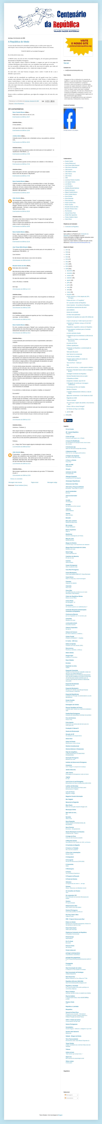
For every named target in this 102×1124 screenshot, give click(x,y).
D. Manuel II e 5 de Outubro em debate (76, 969)
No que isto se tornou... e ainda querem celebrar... (80, 367)
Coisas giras (69, 1062)
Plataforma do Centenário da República (73, 107)
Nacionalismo (69, 938)
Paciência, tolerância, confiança (74, 649)
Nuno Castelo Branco (71, 194)
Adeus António (69, 562)
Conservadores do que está (73, 1021)
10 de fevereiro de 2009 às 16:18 (21, 319)
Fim (67, 497)
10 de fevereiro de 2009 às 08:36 (21, 260)
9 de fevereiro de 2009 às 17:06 (21, 154)
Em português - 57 (70, 602)
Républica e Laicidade (72, 1006)
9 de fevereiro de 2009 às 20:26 (21, 211)
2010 (67, 266)
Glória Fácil (69, 738)
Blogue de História (71, 543)
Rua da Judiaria (70, 996)
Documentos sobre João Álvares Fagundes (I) (77, 1040)
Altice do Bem (69, 515)
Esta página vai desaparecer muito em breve (77, 774)
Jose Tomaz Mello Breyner (20, 247)
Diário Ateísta (70, 652)
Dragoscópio (69, 655)
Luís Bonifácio (69, 186)
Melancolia (68, 1033)
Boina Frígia (69, 552)
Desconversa (69, 648)
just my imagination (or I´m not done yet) (76, 615)
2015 (67, 254)
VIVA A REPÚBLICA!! (71, 553)
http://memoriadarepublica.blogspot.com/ (76, 982)
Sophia (67, 667)
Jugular (68, 777)
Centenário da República (71, 226)
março (69, 292)
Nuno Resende (69, 198)
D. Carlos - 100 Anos (71, 641)
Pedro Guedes (69, 204)
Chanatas (68, 581)
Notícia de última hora (71, 522)
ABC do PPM (69, 464)
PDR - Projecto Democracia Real (75, 919)
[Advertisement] (74, 144)
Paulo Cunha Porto (70, 202)
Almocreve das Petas (72, 484)
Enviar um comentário (16, 479)
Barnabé (68, 518)
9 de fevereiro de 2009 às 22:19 (21, 241)
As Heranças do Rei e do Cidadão (76, 387)
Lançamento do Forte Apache (73, 478)
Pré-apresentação (70, 902)
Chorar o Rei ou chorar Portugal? (76, 406)
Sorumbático (69, 1027)
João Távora (68, 173)
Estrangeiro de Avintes (72, 704)
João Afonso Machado (71, 167)
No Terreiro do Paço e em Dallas (75, 409)
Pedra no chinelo (71, 922)
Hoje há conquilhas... (72, 752)
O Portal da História (71, 879)
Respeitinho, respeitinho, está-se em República (79, 327)
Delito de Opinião (71, 644)
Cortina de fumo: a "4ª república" (75, 300)
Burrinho (68, 492)
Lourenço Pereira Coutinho (72, 180)
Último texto (69, 818)
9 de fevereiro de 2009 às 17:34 (21, 176)
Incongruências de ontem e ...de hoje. (75, 883)
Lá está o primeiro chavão (74, 333)
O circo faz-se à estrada (73, 356)
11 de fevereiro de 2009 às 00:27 (21, 446)
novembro (70, 273)
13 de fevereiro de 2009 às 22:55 (21, 475)
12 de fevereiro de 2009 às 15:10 (21, 463)
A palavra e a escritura (71, 657)
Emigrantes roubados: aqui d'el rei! (76, 381)
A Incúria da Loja (70, 447)
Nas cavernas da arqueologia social (75, 1058)
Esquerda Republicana (72, 694)
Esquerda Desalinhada (72, 684)
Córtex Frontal (70, 636)
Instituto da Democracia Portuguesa (76, 762)
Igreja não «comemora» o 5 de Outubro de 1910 (80, 395)
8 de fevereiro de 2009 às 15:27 (21, 117)
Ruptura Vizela (70, 1002)
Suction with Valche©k (72, 1031)
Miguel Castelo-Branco (71, 192)
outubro (69, 275)
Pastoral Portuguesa (72, 910)
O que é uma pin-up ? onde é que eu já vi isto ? (79, 321)
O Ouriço (68, 871)
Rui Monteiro (68, 211)
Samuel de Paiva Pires (72, 1012)
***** (67, 1003)
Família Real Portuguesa (73, 713)
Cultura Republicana (19, 103)
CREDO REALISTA (71, 973)
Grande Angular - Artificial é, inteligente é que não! (78, 1028)
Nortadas (68, 817)
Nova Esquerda (70, 821)
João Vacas (68, 175)
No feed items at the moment (73, 506)
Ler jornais (68, 965)
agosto (69, 280)
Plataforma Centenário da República (76, 932)
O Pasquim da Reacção (72, 876)
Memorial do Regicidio (72, 802)
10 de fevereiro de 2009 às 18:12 (21, 333)
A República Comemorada (72, 934)
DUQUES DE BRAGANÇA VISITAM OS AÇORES (78, 715)
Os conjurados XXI (71, 895)
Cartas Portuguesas (71, 565)
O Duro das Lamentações (73, 852)
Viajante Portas (70, 916)
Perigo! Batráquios (70, 526)
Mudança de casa (70, 685)
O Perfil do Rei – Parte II (72, 833)
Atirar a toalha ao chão (71, 566)
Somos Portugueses (71, 1024)
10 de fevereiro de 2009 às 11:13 (21, 289)
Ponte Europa (70, 937)
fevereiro (69, 294)
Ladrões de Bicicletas (72, 786)
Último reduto (70, 1061)
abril (68, 289)
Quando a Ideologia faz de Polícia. (74, 535)
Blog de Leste (70, 538)
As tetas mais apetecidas (73, 314)
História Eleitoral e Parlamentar (75, 749)
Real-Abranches (70, 977)
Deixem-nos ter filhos (71, 597)
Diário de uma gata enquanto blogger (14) (76, 806)
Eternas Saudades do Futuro (74, 707)
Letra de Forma (70, 792)
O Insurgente (69, 860)
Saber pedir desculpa (71, 929)
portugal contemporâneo (73, 953)
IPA (67, 814)
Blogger (60, 1115)
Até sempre (69, 947)
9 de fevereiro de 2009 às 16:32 (21, 142)
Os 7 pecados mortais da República (76, 303)
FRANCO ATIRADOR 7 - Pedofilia (74, 638)
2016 (67, 252)
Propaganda (69, 963)
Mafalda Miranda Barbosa (72, 188)
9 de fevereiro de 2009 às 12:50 (21, 130)
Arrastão (68, 504)
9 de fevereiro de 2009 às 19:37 (21, 192)
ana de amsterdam (71, 491)
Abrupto (68, 469)
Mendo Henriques (70, 190)
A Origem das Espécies (72, 456)
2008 (67, 415)
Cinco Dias (69, 590)
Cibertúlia (68, 586)
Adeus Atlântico (70, 510)
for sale (67, 778)
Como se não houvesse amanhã (74, 837)
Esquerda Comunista (72, 670)
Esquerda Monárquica (72, 688)
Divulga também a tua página (71, 130)
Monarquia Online (71, 809)
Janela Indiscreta (71, 769)
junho (68, 285)
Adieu (67, 866)
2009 (67, 268)
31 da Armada (70, 429)
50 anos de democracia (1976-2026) (75, 861)
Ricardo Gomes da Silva (19, 265)
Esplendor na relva (71, 666)
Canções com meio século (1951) (74, 645)
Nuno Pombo (68, 196)
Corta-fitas (69, 618)
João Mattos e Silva (70, 171)
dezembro (70, 270)
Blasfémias (69, 534)
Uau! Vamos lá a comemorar (74, 354)
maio (68, 287)
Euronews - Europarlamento (73, 829)
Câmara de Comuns (71, 632)
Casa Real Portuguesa (72, 569)
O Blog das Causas (71, 840)
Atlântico (68, 509)
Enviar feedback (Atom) (21, 485)
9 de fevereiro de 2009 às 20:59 (21, 226)
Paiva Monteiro (69, 200)
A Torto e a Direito (71, 460)
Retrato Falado (69, 854)
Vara (67, 892)
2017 (67, 249)
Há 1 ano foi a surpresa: (72, 849)
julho (68, 282)
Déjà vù (68, 531)
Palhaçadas (69, 466)
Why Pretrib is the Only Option (73, 907)
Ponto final (68, 461)
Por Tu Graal (69, 941)
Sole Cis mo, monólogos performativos (76, 453)
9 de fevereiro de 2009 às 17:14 (21, 164)
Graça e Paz (69, 719)
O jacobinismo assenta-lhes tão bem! (77, 307)
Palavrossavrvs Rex (71, 905)
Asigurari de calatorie (71, 583)
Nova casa (68, 587)
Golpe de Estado (70, 741)
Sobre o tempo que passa (73, 1020)
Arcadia (68, 500)
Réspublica (69, 1009)
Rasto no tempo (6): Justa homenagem (76, 578)
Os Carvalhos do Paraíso (73, 891)
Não (68, 365)
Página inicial (34, 482)
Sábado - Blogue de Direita (73, 1036)
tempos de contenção (72, 312)
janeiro (69, 412)
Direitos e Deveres (72, 389)
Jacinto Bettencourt (70, 163)
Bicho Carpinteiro (71, 529)
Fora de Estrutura (71, 718)
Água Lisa (69, 1057)
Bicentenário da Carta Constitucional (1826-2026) (78, 783)
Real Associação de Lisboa (73, 968)
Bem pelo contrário (71, 521)
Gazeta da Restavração (72, 731)
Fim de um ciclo (70, 558)
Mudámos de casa (70, 549)
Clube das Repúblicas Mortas (74, 596)
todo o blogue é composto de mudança (76, 766)
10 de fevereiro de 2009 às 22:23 (21, 419)
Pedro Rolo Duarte (71, 928)
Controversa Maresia (72, 614)
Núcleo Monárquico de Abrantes (75, 832)
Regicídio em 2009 (72, 398)
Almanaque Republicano (73, 481)
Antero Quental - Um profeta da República (78, 305)
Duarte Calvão (69, 161)
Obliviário (68, 882)
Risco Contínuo (70, 991)
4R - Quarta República (72, 432)
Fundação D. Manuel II (72, 728)
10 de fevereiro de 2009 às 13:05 (21, 307)
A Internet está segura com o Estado (75, 438)
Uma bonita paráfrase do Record (74, 911)
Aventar (68, 513)
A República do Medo (18, 41)
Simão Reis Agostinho (71, 215)
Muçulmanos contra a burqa (73, 743)
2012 (67, 261)
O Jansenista (69, 864)
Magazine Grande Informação (74, 796)
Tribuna (68, 1049)
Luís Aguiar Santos (70, 182)
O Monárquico (70, 869)
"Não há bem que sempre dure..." (74, 1053)
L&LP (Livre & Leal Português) (74, 781)
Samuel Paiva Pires (70, 213)
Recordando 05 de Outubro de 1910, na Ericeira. (78, 842)
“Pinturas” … (69, 433)
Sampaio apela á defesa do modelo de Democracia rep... (77, 359)
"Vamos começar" (71, 400)
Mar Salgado (69, 799)
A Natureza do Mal (71, 451)
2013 (67, 259)
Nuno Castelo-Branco (19, 112)
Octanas (68, 886)
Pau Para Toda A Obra (72, 914)
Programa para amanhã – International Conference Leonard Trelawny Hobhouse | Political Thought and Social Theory (76, 1015)
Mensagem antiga (52, 482)
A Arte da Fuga (70, 436)
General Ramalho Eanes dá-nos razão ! (77, 376)
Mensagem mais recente (15, 482)
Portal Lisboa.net (71, 950)
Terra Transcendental (72, 1039)
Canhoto (68, 561)
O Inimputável (70, 857)
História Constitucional (72, 746)
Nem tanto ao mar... (71, 812)
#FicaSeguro (69, 501)
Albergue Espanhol (71, 476)
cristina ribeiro (17, 136)
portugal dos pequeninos (73, 957)
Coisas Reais (69, 601)
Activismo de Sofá (71, 472)
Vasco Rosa (68, 219)
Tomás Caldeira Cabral (71, 217)
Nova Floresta (70, 827)
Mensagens (69, 1095)
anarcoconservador (71, 495)
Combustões (69, 605)
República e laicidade (72, 985)
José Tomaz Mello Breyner (72, 165)
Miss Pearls (69, 805)
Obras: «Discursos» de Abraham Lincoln (76, 888)
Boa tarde (68, 942)
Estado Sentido (70, 700)
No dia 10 (68, 629)
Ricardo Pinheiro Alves (71, 209)
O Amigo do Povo (71, 836)
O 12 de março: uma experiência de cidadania (77, 544)
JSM (66, 178)
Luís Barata (68, 184)
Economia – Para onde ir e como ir (74, 488)
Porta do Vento (70, 945)
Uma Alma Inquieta (70, 624)
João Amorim (16, 198)
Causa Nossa (69, 577)
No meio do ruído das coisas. (73, 457)
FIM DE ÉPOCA (70, 540)
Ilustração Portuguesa (72, 758)
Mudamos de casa (70, 759)
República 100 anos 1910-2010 (74, 981)
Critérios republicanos (72, 345)
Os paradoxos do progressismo (74, 735)
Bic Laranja (69, 525)
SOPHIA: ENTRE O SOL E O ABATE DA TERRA (78, 993)
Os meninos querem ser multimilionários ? (76, 606)
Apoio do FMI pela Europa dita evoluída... (76, 448)
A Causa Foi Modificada (72, 441)
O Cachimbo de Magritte (73, 845)
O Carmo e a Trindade (72, 848)
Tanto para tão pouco (72, 352)
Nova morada (69, 701)
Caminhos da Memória (72, 556)
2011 (67, 264)
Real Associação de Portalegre (74, 972)
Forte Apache (69, 722)
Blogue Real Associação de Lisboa (76, 547)
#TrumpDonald (69, 473)
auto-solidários (71, 310)
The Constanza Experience (73, 873)
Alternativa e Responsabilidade (75, 487)
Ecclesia (68, 663)
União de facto (70, 1052)
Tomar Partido (70, 1043)
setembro (69, 278)
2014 (67, 257)
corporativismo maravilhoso (73, 954)
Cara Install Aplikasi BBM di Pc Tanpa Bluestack (78, 574)
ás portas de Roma (72, 343)
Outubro (68, 901)
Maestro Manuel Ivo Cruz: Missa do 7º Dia (76, 978)
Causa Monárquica (71, 572)
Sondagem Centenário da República (76, 373)
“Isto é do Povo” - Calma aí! (74, 363)
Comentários (69, 1098)
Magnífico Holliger (70, 793)
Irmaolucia (69, 765)
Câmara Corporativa (71, 627)
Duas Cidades (70, 660)
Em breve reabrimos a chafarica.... (74, 633)
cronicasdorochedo (71, 623)
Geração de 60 (70, 734)
